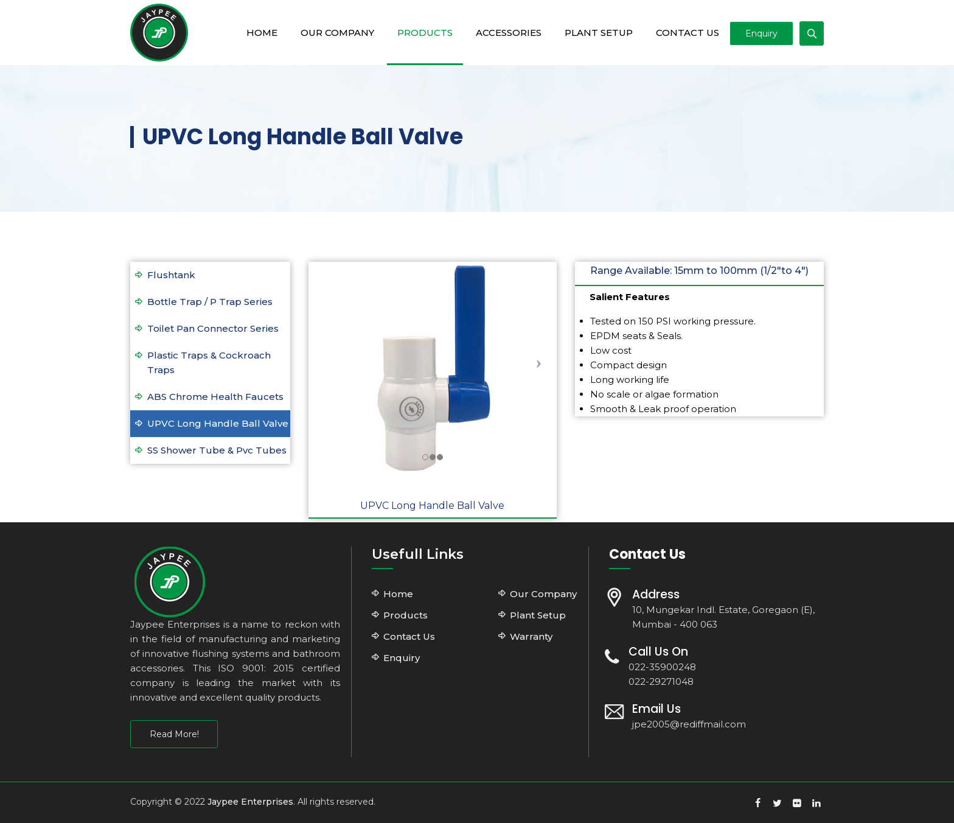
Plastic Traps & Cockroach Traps (209, 362)
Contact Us (678, 32)
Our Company (328, 32)
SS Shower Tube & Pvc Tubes (217, 450)
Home (252, 32)
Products (416, 32)
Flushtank (171, 275)
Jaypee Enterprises (250, 801)
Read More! (174, 734)
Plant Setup (589, 32)
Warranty (531, 636)
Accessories (499, 32)
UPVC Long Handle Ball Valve (217, 423)
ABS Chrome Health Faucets (215, 396)
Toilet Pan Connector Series (213, 328)
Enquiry (761, 33)
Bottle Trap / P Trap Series (210, 301)
